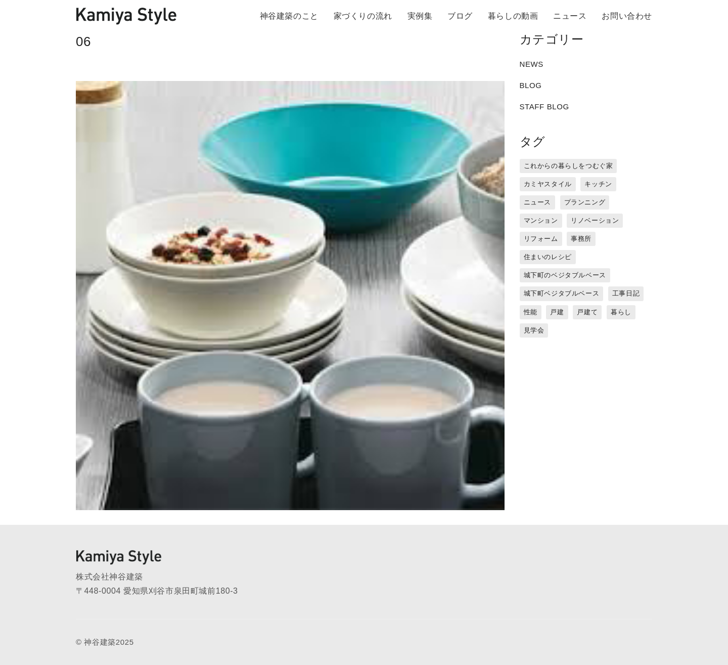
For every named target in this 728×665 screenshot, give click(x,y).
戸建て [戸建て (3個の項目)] (587, 312)
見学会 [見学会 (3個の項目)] (534, 330)
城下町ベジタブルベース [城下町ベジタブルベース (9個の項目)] (562, 293)
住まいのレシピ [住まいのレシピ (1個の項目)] (548, 257)
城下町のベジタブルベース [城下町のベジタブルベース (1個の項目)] (565, 275)
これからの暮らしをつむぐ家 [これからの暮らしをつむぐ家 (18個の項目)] (568, 166)
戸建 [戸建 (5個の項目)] (557, 312)
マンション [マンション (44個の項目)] (541, 220)
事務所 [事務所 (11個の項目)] (581, 238)
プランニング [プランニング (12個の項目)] (585, 202)
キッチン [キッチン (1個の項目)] (598, 184)
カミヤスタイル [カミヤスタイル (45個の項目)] (548, 184)
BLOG (531, 85)
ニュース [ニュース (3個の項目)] (537, 202)
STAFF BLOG (544, 106)
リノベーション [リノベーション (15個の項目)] (595, 220)
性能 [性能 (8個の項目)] (530, 312)
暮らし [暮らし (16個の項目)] (621, 312)
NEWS (531, 64)
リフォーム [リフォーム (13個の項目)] (541, 238)
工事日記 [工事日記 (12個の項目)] (626, 293)
